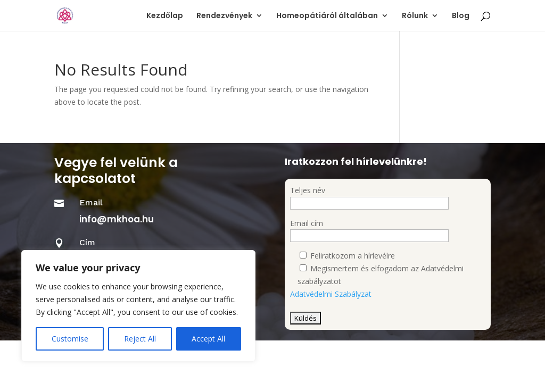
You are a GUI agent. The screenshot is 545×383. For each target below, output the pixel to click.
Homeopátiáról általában (327, 16)
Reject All (140, 339)
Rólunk (415, 16)
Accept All (208, 339)
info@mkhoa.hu (116, 219)
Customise (70, 339)
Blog (460, 16)
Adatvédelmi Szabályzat (330, 294)
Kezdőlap (164, 16)
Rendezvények (224, 16)
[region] (138, 306)
